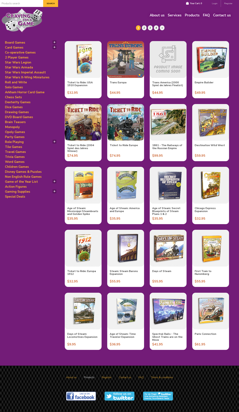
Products (192, 15)
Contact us (222, 15)
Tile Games (13, 147)
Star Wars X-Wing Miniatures (27, 77)
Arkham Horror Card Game (24, 92)
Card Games (14, 47)
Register (228, 3)
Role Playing (14, 142)
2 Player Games (17, 57)
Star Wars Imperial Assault (25, 72)
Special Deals (15, 196)
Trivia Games (15, 157)
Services (174, 15)
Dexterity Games (18, 102)
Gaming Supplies (17, 191)
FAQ (206, 15)
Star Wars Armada (19, 67)
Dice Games (14, 107)
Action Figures (16, 186)
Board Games (15, 42)
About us (157, 15)
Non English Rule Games (23, 176)
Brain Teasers (15, 122)
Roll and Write (16, 82)
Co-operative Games (20, 52)
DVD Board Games (19, 117)
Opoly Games (15, 132)
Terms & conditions (162, 377)
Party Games (15, 137)
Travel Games (15, 152)
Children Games (17, 166)
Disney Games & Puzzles (23, 171)
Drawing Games (17, 112)
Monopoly (12, 127)
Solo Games (14, 87)
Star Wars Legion (18, 62)
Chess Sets (13, 97)
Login (214, 3)
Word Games (15, 162)
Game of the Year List (21, 181)
